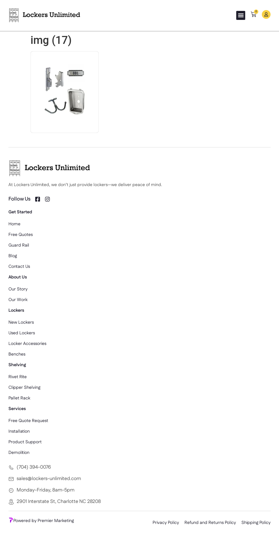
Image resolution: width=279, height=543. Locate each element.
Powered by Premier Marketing (41, 521)
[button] (240, 15)
